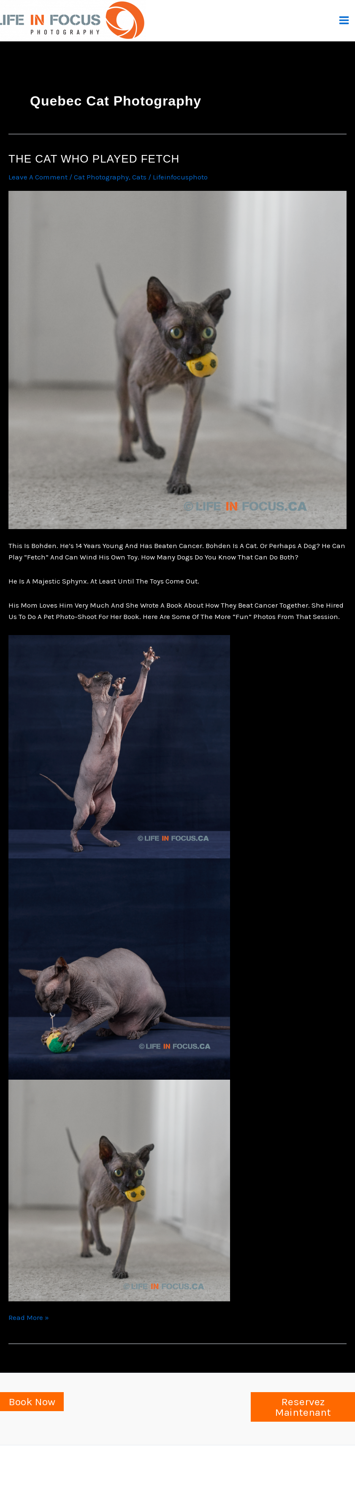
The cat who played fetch (93, 158)
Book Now (31, 1402)
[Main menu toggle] (344, 20)
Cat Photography (101, 177)
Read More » (28, 1317)
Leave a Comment (38, 177)
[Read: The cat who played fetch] (177, 359)
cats (139, 177)
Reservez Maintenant (303, 1407)
